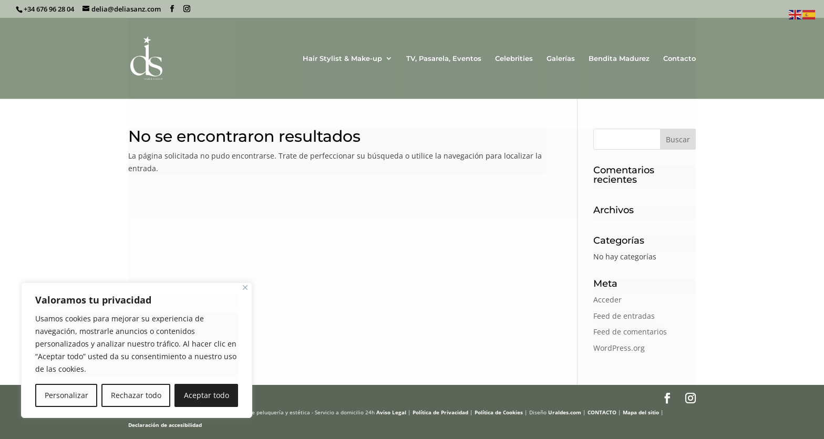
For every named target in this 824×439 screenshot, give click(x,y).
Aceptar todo (206, 395)
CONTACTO (602, 412)
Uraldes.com (564, 412)
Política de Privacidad (440, 412)
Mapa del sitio (641, 412)
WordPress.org (619, 348)
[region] (136, 350)
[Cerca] (245, 287)
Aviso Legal (391, 412)
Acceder (607, 300)
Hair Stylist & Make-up (342, 58)
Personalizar (66, 395)
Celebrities (514, 58)
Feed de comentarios (630, 332)
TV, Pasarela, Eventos (443, 58)
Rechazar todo (136, 395)
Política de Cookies (499, 412)
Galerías (561, 58)
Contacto (679, 58)
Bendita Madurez (619, 58)
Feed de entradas (624, 316)
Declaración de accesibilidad (165, 424)
